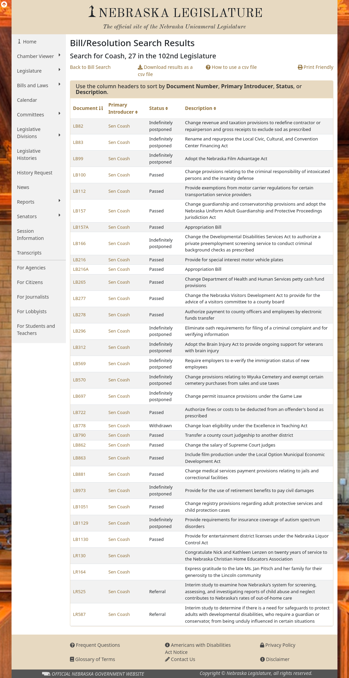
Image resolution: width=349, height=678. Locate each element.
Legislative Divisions (38, 132)
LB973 (79, 490)
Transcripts (29, 252)
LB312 (79, 347)
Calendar (27, 100)
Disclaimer (275, 659)
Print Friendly (315, 67)
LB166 (79, 243)
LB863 (79, 458)
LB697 (79, 396)
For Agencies (31, 267)
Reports (38, 201)
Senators (38, 216)
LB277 (79, 298)
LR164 (79, 572)
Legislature (38, 70)
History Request (34, 172)
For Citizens (30, 282)
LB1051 (80, 507)
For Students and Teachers (36, 329)
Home (29, 41)
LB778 (79, 425)
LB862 (79, 445)
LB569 (79, 363)
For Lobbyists (32, 311)
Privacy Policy (277, 645)
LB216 (79, 260)
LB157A (81, 227)
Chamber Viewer (38, 56)
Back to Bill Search (90, 67)
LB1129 (80, 523)
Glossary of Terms (92, 659)
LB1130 (80, 539)
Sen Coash (119, 126)
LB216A (81, 269)
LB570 (79, 380)
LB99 (78, 158)
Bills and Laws (38, 85)
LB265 (79, 282)
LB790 (79, 435)
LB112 (79, 191)
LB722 (79, 412)
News (23, 187)
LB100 (79, 175)
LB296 (79, 331)
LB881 (79, 474)
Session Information (30, 234)
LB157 (79, 211)
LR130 (79, 555)
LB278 (79, 315)
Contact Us (180, 659)
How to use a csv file (231, 67)
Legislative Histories (28, 154)
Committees (38, 114)
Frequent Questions (95, 645)
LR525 (79, 591)
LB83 (78, 142)
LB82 (78, 126)
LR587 (79, 614)
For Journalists (33, 297)
